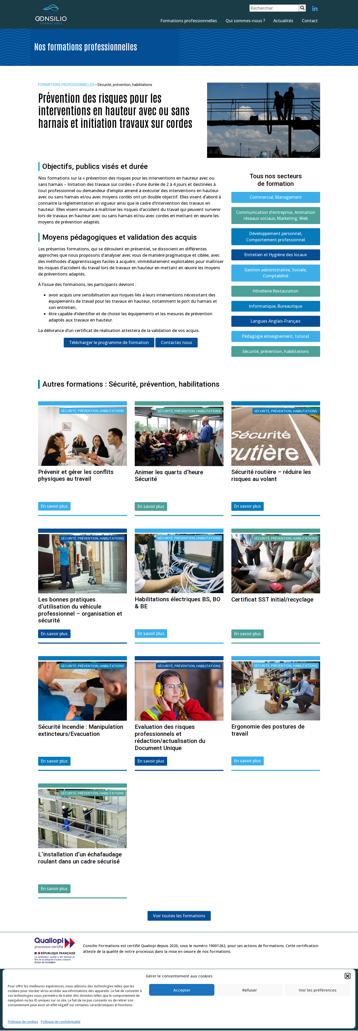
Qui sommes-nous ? (245, 21)
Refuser (249, 990)
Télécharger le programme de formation (109, 343)
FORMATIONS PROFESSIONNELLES (67, 85)
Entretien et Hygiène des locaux (275, 255)
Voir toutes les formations (179, 917)
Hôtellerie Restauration (275, 292)
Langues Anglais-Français (275, 322)
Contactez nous (176, 343)
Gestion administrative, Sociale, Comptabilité (275, 274)
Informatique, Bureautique (275, 307)
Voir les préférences (318, 990)
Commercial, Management (275, 197)
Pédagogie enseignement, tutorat (275, 337)
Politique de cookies (23, 1021)
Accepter (181, 990)
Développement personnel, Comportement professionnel (275, 237)
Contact (310, 21)
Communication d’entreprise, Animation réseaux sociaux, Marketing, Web (275, 216)
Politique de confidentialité (60, 1021)
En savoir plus (54, 507)
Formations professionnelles (188, 21)
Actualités (283, 21)
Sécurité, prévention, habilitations (275, 353)
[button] (347, 975)
